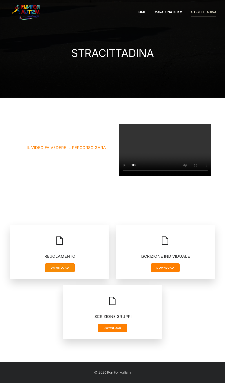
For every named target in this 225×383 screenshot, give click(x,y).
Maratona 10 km (168, 12)
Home (141, 12)
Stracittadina (203, 12)
